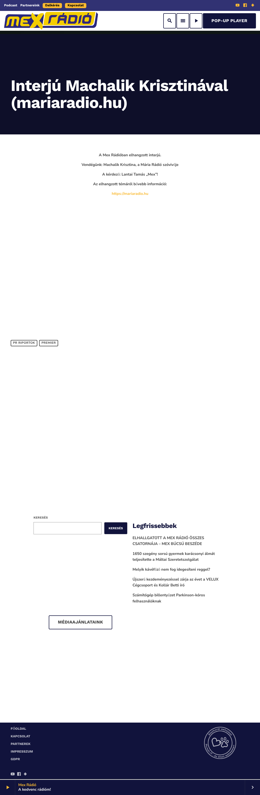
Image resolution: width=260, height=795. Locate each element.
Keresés (41, 517)
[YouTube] (238, 5)
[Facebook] (245, 5)
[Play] (196, 20)
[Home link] (51, 21)
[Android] (253, 5)
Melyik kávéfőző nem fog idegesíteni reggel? (171, 569)
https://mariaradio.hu (130, 193)
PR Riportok (24, 343)
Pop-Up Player (229, 20)
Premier (48, 343)
